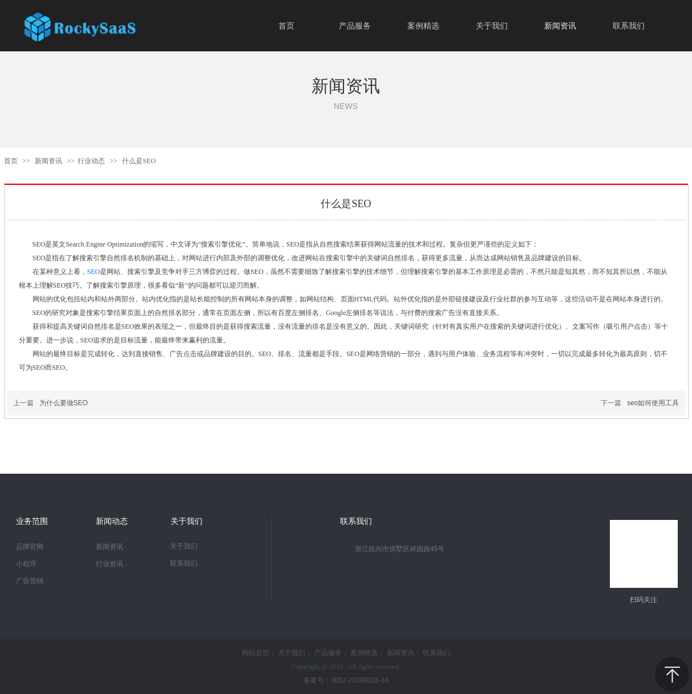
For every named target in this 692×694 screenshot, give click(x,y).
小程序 (26, 564)
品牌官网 (29, 547)
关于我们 (183, 546)
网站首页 (255, 653)
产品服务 (328, 653)
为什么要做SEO (63, 403)
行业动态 (91, 161)
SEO (93, 272)
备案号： (346, 680)
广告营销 (29, 581)
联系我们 (183, 563)
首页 (11, 161)
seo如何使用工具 (653, 403)
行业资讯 (109, 564)
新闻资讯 (49, 161)
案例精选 (364, 653)
